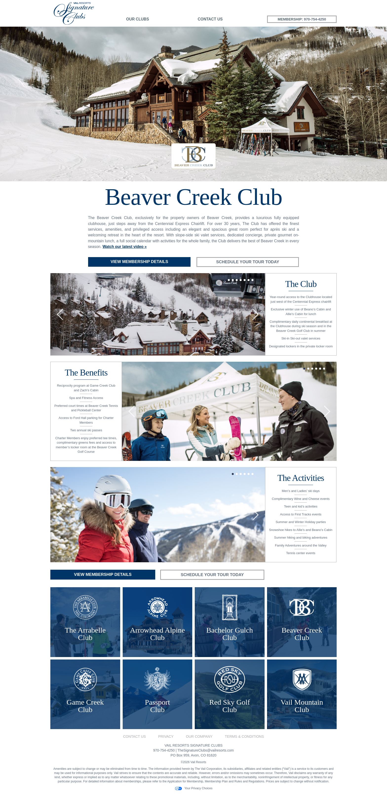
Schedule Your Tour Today (247, 262)
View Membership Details (139, 261)
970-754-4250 (315, 19)
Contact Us (210, 19)
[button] (60, 322)
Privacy (166, 754)
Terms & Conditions (244, 754)
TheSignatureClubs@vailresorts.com (205, 768)
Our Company (199, 754)
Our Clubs (137, 19)
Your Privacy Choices (193, 806)
